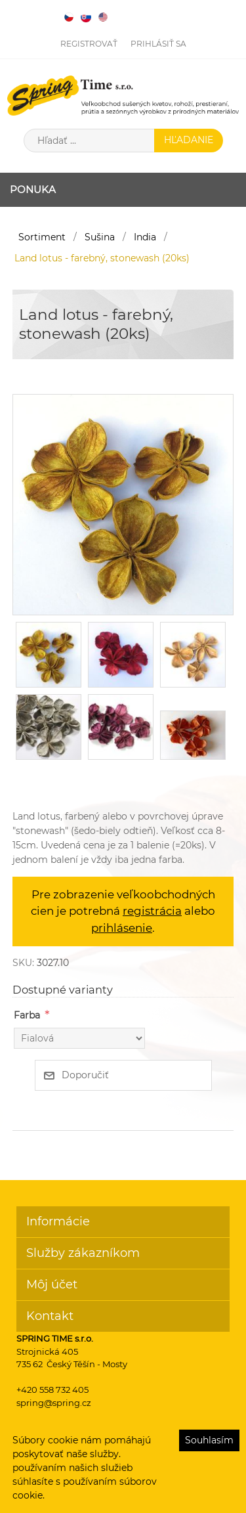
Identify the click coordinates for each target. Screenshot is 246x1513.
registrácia (152, 910)
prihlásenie (121, 927)
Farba (27, 1015)
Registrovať (88, 44)
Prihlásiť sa (158, 44)
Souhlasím (209, 1440)
